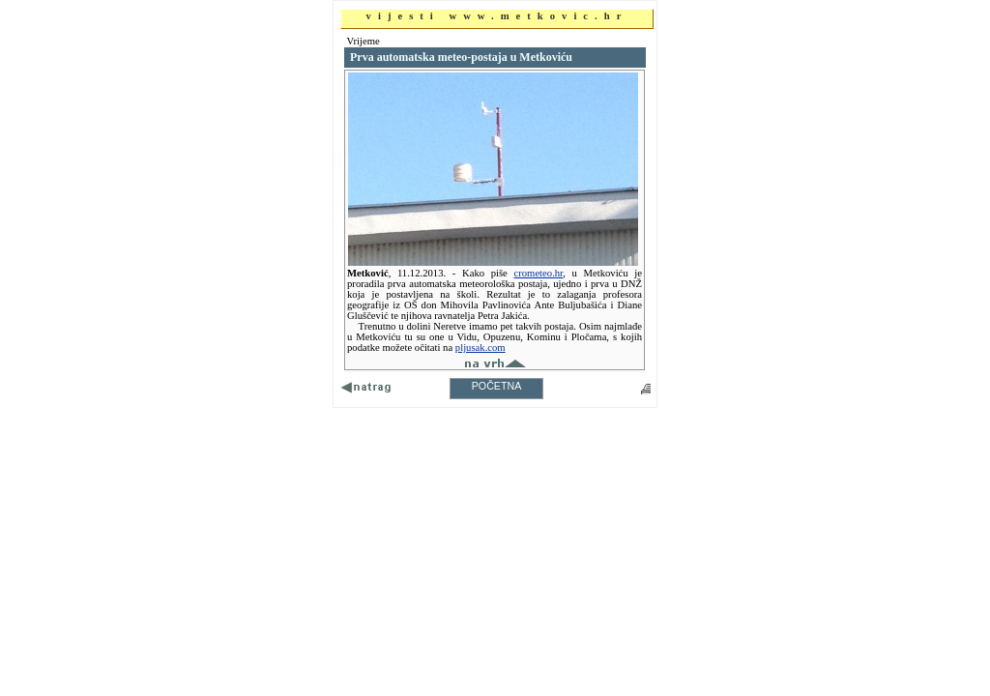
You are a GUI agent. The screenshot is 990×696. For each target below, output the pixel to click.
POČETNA (497, 386)
